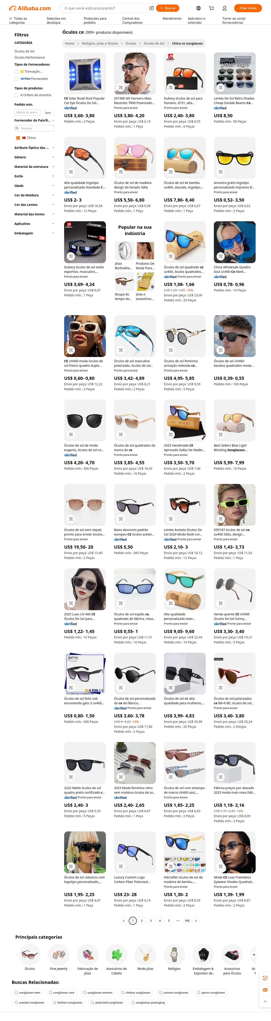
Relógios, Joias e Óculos (100, 43)
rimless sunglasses (135, 993)
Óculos (131, 43)
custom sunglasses (173, 993)
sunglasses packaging (148, 1002)
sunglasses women (97, 993)
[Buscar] (167, 8)
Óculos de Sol (154, 43)
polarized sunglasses (107, 1002)
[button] (151, 8)
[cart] (212, 9)
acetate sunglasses (29, 1002)
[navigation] (34, 477)
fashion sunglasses (67, 1002)
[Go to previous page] (124, 921)
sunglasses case (61, 993)
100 (187, 921)
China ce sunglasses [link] (187, 43)
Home (69, 43)
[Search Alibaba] (105, 8)
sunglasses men (27, 993)
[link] (265, 978)
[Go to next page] (196, 921)
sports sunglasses (211, 993)
